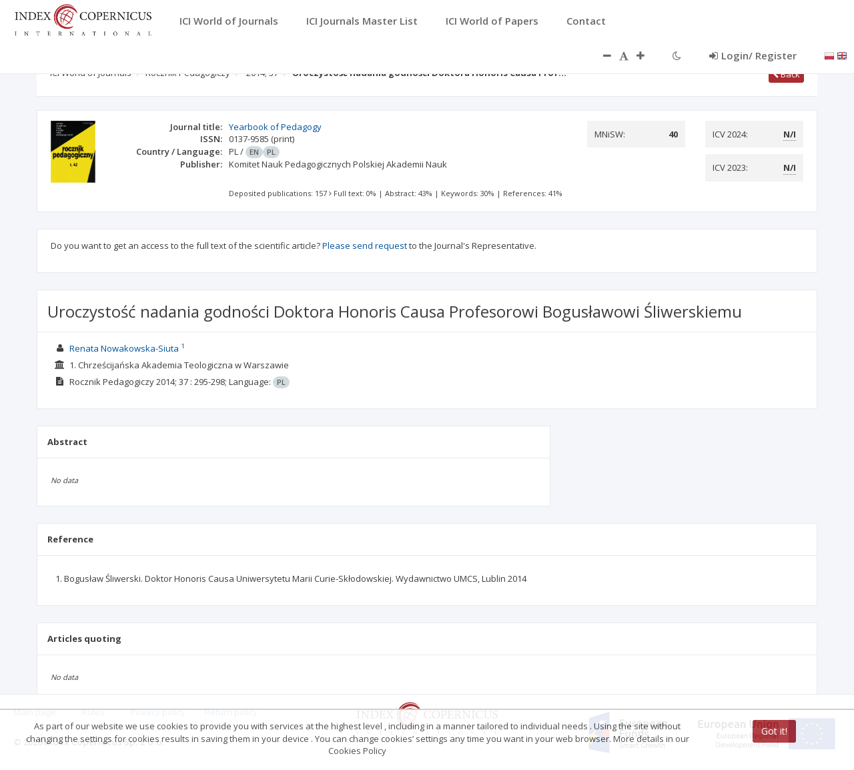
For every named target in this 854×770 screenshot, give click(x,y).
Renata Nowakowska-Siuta (124, 348)
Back (786, 74)
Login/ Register (753, 55)
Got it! (774, 731)
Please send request (364, 246)
